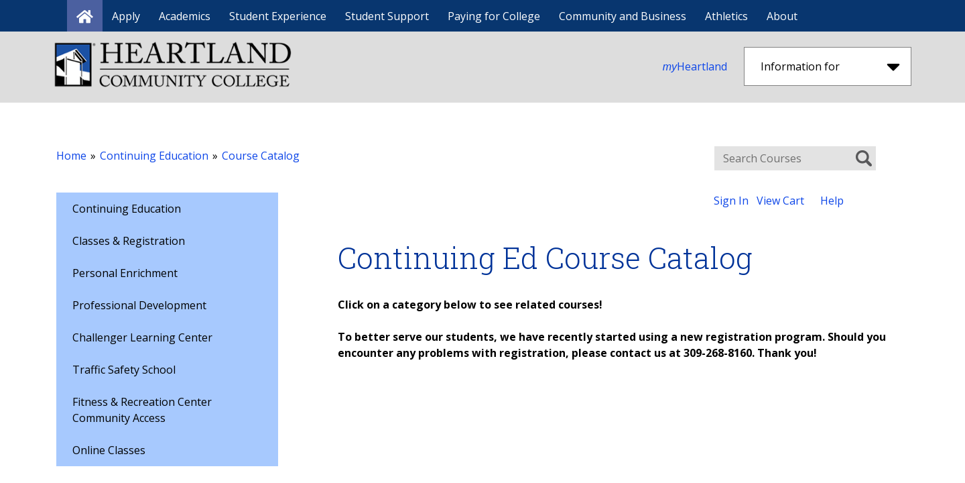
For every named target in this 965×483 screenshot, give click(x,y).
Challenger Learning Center (142, 337)
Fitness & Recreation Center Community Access (142, 409)
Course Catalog (261, 155)
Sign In (731, 200)
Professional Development (139, 305)
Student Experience (277, 16)
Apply (126, 16)
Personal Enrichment (125, 273)
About (782, 16)
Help (832, 200)
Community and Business (622, 16)
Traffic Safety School (124, 369)
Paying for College (494, 16)
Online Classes (108, 450)
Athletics (726, 16)
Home (71, 155)
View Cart (780, 200)
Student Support (387, 16)
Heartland (695, 66)
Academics (184, 16)
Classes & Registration (128, 240)
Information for (830, 66)
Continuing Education (154, 155)
